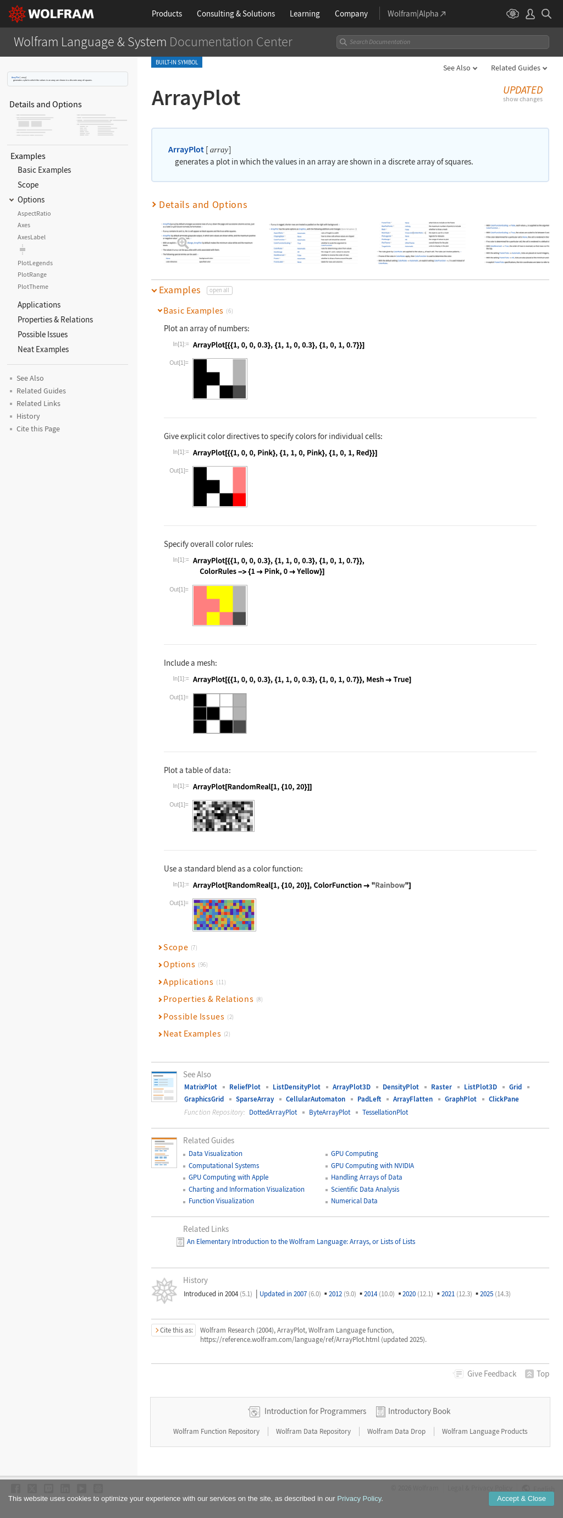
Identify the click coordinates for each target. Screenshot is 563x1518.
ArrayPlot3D (352, 1079)
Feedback (491, 1366)
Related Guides (515, 68)
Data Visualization (215, 1145)
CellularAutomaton (315, 1090)
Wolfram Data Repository (314, 1423)
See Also (457, 68)
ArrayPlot (15, 77)
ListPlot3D (480, 1079)
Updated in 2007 (290, 1285)
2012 (342, 1285)
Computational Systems (224, 1157)
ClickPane (504, 1090)
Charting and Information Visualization (247, 1181)
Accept (521, 1498)
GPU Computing (354, 1145)
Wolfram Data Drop (397, 1423)
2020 (417, 1285)
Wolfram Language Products (484, 1423)
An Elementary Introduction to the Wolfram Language (266, 1233)
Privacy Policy (359, 1498)
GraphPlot (461, 1090)
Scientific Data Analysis (365, 1181)
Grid (515, 1079)
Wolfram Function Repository (217, 1423)
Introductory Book (419, 1403)
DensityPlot (401, 1079)
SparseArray (255, 1090)
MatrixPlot (200, 1079)
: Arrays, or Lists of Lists (380, 1233)
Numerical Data (354, 1192)
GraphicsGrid (204, 1090)
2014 (379, 1285)
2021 (456, 1285)
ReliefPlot (245, 1079)
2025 (495, 1285)
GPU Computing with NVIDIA (372, 1157)
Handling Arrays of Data (366, 1169)
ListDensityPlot (297, 1079)
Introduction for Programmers (315, 1403)
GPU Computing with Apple (228, 1169)
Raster (441, 1079)
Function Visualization (221, 1192)
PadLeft (369, 1090)
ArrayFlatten (413, 1090)
